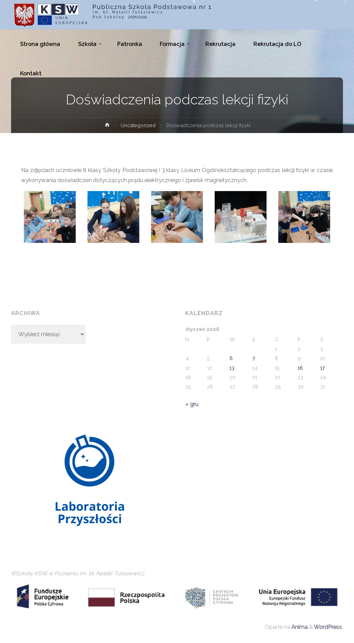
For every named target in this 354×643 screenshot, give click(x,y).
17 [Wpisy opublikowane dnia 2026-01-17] (322, 368)
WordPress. (328, 627)
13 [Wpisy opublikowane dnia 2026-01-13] (232, 368)
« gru (191, 404)
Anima (299, 627)
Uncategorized (138, 125)
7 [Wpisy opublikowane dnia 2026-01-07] (253, 358)
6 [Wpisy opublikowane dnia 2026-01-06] (231, 358)
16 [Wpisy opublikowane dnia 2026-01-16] (300, 368)
